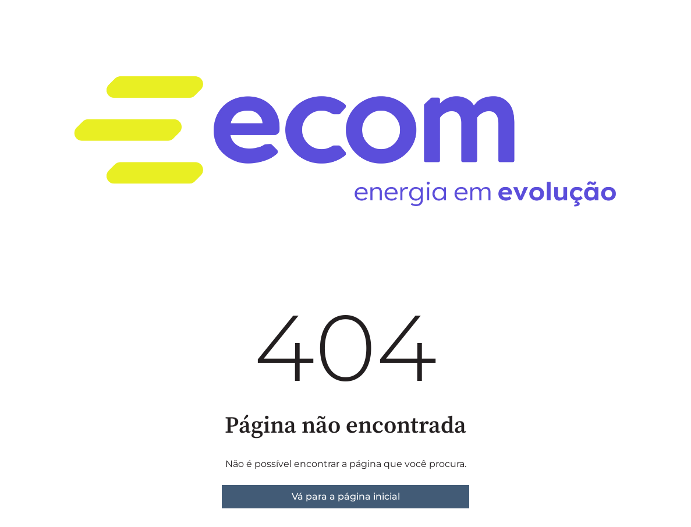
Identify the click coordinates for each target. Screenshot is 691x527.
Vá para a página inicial (346, 496)
